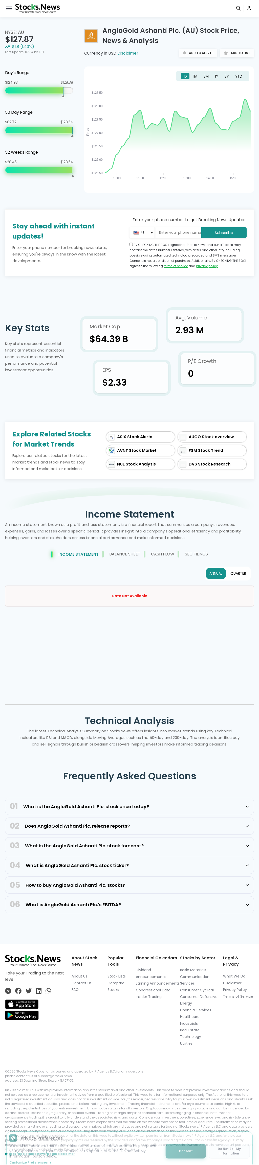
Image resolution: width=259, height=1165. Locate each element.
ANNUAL (215, 573)
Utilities (186, 1043)
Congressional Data (153, 990)
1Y (216, 76)
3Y (227, 76)
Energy (186, 1003)
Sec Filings (193, 554)
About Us (79, 976)
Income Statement (75, 554)
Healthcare (190, 1016)
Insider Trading (149, 996)
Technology (190, 1036)
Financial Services (195, 1010)
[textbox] (138, 232)
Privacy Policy (235, 989)
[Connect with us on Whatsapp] (48, 991)
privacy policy (207, 266)
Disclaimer (127, 53)
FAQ (75, 989)
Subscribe (224, 232)
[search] (239, 8)
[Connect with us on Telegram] (8, 991)
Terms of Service (238, 996)
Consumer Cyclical (197, 990)
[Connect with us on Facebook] (18, 991)
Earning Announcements (158, 983)
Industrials (189, 1023)
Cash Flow (159, 554)
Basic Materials (193, 969)
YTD (238, 76)
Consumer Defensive (199, 996)
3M (206, 76)
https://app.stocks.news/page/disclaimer (40, 1154)
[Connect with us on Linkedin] (38, 991)
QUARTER (238, 573)
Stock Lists (116, 976)
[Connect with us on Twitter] (29, 991)
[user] (248, 8)
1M (195, 76)
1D (185, 76)
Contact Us (82, 983)
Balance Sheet (121, 554)
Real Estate (190, 1030)
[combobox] (144, 232)
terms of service (176, 266)
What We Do (234, 976)
